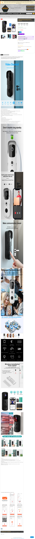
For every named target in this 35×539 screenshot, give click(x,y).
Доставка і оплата (16, 13)
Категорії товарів (3, 13)
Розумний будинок (8, 16)
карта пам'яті (2, 115)
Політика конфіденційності (21, 538)
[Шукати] (34, 13)
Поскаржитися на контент (15, 538)
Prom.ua (21, 537)
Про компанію (10, 13)
